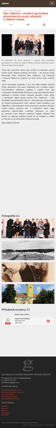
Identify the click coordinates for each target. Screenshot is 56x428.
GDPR (25, 424)
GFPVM (5, 3)
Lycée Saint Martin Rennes (11, 399)
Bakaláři (4, 406)
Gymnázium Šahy (8, 394)
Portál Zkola (6, 413)
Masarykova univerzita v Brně (12, 390)
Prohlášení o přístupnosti (36, 424)
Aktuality (18, 11)
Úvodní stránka (8, 11)
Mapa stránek (49, 424)
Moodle (4, 410)
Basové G (5, 408)
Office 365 (5, 415)
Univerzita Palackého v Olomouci (13, 392)
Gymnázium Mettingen (9, 397)
